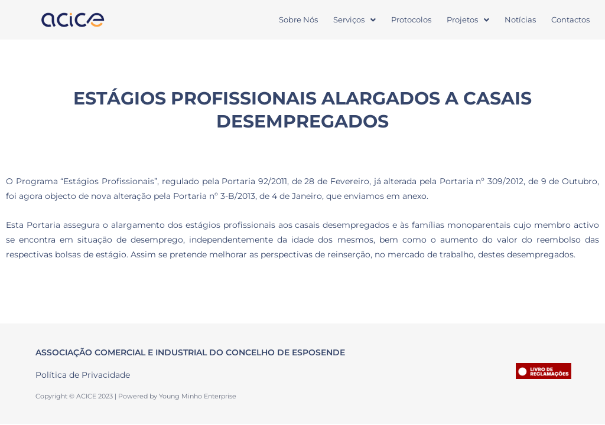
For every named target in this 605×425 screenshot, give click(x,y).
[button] (354, 20)
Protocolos (411, 19)
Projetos (468, 19)
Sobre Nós (298, 19)
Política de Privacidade (82, 375)
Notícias (520, 19)
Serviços (354, 19)
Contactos (570, 19)
